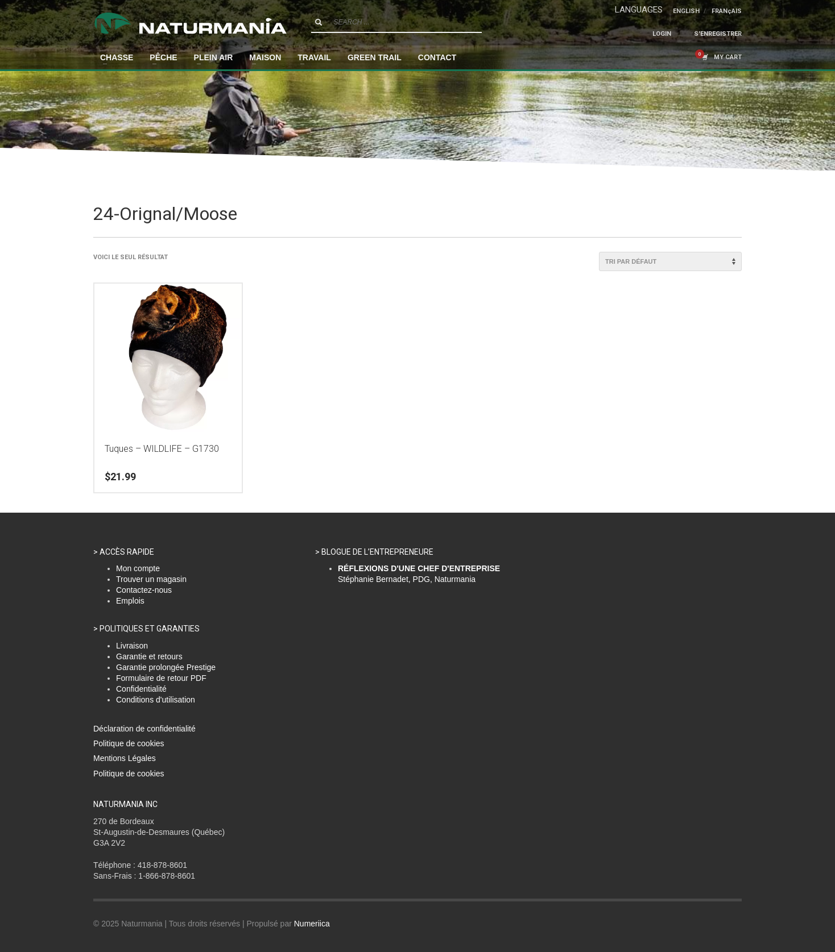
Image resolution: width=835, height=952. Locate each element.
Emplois (130, 600)
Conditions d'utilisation (155, 699)
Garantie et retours (149, 656)
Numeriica (312, 923)
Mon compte (138, 568)
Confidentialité (141, 688)
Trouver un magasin (151, 579)
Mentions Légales (124, 758)
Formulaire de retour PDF (161, 678)
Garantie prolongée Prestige (166, 667)
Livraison (132, 645)
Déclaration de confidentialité (144, 728)
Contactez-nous (144, 590)
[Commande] (670, 261)
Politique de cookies (128, 743)
